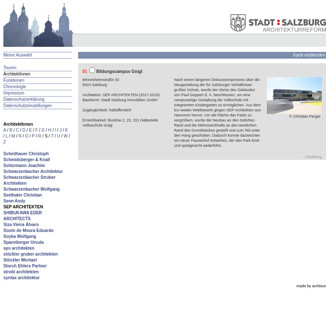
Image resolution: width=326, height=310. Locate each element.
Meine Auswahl (17, 55)
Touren (9, 67)
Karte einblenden (309, 55)
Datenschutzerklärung (23, 99)
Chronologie (14, 86)
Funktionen (13, 80)
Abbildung (313, 157)
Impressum (13, 93)
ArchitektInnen (16, 74)
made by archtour (311, 286)
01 (84, 71)
